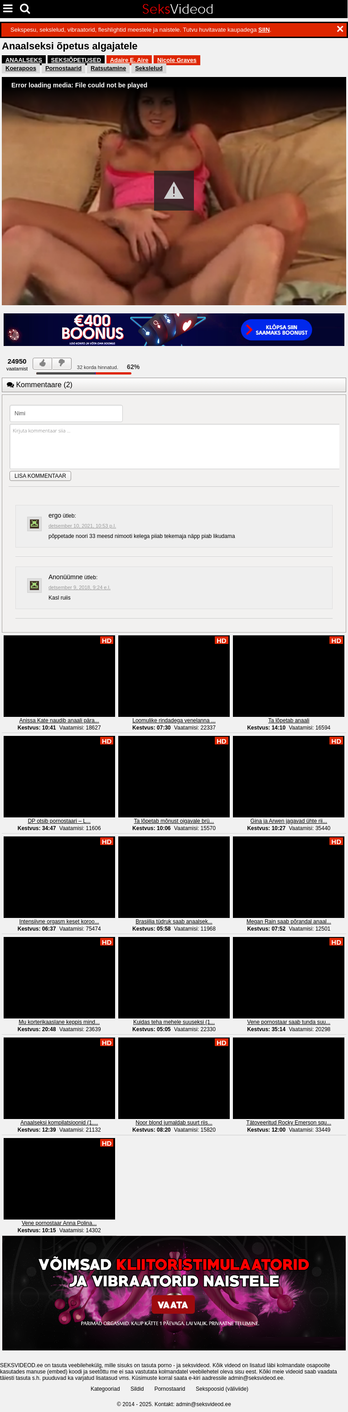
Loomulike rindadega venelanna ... (173, 720)
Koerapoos (20, 68)
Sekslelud (149, 68)
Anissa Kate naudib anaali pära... (59, 720)
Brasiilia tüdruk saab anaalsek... (173, 921)
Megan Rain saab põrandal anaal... (288, 921)
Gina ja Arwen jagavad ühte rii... (289, 821)
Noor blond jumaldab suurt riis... (173, 1122)
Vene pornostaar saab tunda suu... (288, 1022)
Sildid (137, 1389)
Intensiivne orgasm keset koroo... (59, 921)
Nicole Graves (177, 60)
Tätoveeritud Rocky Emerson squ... (288, 1122)
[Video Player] (174, 191)
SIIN (264, 29)
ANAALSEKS (23, 60)
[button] (174, 191)
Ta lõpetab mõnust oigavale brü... (174, 821)
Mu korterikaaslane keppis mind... (59, 1022)
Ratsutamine (108, 68)
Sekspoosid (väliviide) (222, 1389)
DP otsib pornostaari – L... (59, 821)
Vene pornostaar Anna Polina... (59, 1223)
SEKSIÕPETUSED (76, 60)
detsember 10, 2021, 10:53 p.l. (82, 525)
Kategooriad (105, 1389)
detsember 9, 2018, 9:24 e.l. (79, 587)
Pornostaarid (63, 68)
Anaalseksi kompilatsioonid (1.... (59, 1122)
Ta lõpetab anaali (288, 720)
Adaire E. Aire (129, 60)
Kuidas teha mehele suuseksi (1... (174, 1022)
